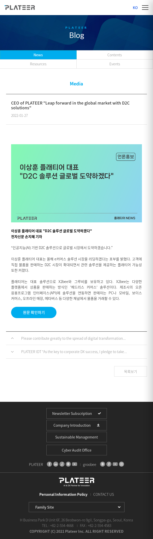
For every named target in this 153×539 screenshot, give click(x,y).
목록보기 (130, 371)
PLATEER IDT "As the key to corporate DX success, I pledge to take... (74, 351)
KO (135, 7)
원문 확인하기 (34, 312)
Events (114, 63)
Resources (38, 63)
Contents (114, 54)
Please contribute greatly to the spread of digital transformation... (73, 338)
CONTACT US (103, 494)
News (38, 54)
